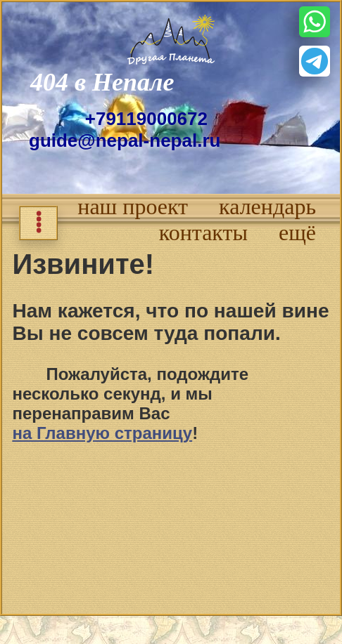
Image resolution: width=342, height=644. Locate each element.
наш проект (132, 206)
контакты (203, 232)
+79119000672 (146, 118)
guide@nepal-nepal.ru (124, 140)
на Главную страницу (102, 432)
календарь (267, 206)
